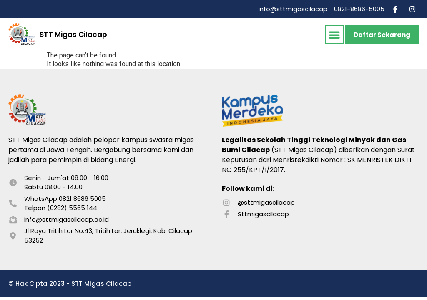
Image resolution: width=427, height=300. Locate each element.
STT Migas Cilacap (73, 35)
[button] (334, 34)
